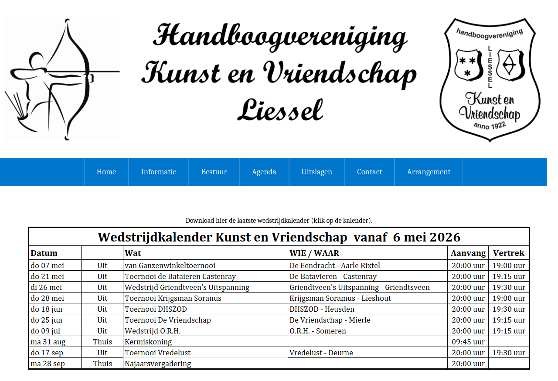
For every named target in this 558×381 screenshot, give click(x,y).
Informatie (158, 172)
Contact (369, 172)
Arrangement (429, 172)
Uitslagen (316, 172)
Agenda (264, 172)
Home (106, 172)
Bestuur (214, 172)
